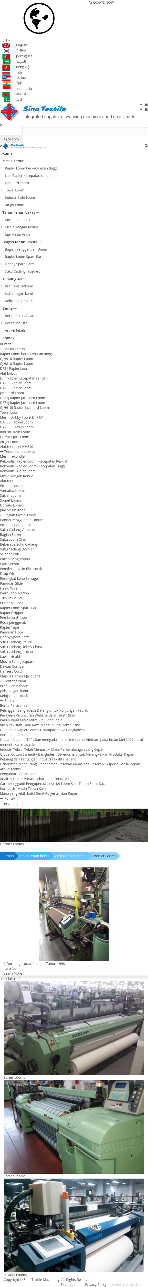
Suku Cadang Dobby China (21, 646)
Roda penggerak (13, 622)
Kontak (8, 337)
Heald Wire (9, 588)
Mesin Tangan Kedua (21, 227)
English (14, 45)
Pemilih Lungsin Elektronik (21, 568)
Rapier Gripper (11, 612)
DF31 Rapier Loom (14, 368)
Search (11, 139)
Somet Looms (11, 500)
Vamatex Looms (12, 490)
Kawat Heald (10, 656)
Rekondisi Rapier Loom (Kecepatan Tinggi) (33, 466)
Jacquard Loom (17, 182)
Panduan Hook (11, 632)
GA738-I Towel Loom (16, 422)
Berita (7, 308)
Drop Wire (8, 573)
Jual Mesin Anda (17, 234)
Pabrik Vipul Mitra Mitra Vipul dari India (31, 720)
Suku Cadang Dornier (17, 549)
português (17, 56)
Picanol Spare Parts (15, 524)
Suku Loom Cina (13, 539)
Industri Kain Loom (20, 197)
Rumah (8, 153)
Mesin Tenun (13, 160)
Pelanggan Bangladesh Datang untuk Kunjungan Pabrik (44, 710)
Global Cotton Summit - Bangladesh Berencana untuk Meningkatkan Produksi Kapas (67, 754)
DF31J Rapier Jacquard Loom (22, 397)
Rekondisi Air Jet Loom (18, 471)
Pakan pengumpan (15, 559)
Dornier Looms (12, 505)
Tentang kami (14, 278)
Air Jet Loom (14, 204)
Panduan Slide (11, 583)
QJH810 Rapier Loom (16, 363)
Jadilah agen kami (19, 293)
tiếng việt (16, 66)
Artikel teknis (15, 330)
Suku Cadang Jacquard (23, 271)
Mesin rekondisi (17, 219)
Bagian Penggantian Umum (26, 249)
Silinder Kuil (9, 554)
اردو (12, 99)
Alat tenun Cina (12, 480)
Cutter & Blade (11, 603)
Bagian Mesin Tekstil (19, 241)
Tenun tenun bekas (18, 212)
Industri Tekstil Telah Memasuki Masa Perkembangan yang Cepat (51, 749)
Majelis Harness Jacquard (20, 676)
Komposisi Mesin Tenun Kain (23, 788)
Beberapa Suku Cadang (18, 544)
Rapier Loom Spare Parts (24, 256)
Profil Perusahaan (19, 286)
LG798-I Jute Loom (14, 436)
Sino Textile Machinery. (42, 1279)
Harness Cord (11, 671)
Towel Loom (14, 190)
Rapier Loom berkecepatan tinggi (31, 168)
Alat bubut (8, 373)
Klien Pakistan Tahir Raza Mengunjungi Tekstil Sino (40, 725)
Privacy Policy (95, 1284)
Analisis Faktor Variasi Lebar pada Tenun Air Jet (37, 778)
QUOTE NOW (101, 2)
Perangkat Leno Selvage (19, 578)
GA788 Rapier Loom (16, 388)
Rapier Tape (9, 627)
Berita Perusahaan (19, 315)
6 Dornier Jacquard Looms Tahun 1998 (34, 963)
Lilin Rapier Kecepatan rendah (29, 175)
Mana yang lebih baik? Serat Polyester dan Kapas (38, 793)
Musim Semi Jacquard (17, 661)
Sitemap (67, 1284)
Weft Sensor (9, 563)
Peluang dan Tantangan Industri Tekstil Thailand (38, 759)
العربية (14, 61)
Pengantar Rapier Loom (19, 773)
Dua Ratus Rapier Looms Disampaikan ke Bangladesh (42, 730)
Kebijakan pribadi (18, 300)
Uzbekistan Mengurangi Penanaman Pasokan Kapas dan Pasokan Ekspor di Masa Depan (70, 764)
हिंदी (12, 83)
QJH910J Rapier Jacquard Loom (24, 407)
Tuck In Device (11, 598)
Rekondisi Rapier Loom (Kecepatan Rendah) (34, 461)
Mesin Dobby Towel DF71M (21, 417)
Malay (14, 77)
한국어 (14, 50)
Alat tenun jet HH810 (16, 446)
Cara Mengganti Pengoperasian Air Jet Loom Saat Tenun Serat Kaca (53, 783)
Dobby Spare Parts (19, 264)
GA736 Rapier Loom (16, 383)
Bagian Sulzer (10, 534)
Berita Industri (16, 323)
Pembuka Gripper (14, 617)
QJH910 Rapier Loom (16, 358)
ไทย (12, 72)
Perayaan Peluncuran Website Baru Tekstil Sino (37, 715)
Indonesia (17, 88)
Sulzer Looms (10, 495)
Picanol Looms (11, 485)
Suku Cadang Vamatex (18, 529)
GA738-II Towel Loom (17, 427)
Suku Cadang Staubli (16, 642)
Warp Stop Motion (14, 593)
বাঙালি (14, 94)
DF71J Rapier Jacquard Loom (22, 402)
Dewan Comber (12, 666)
